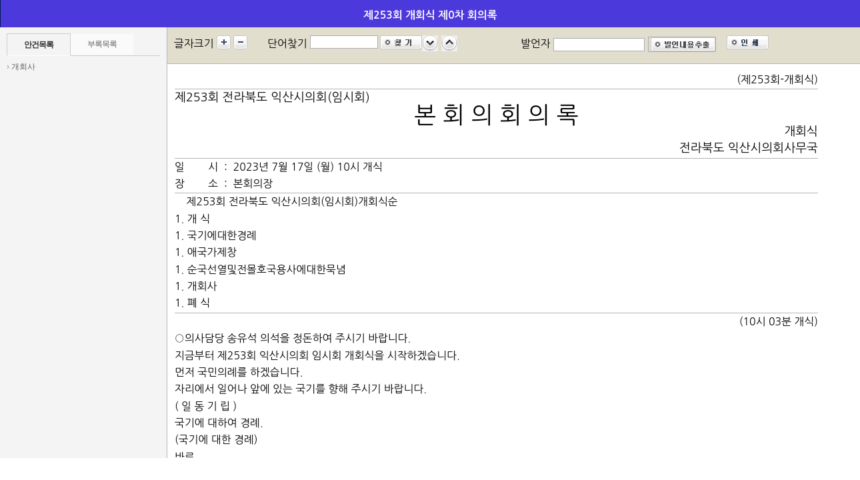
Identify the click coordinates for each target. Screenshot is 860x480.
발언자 (536, 43)
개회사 (23, 66)
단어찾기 (287, 43)
